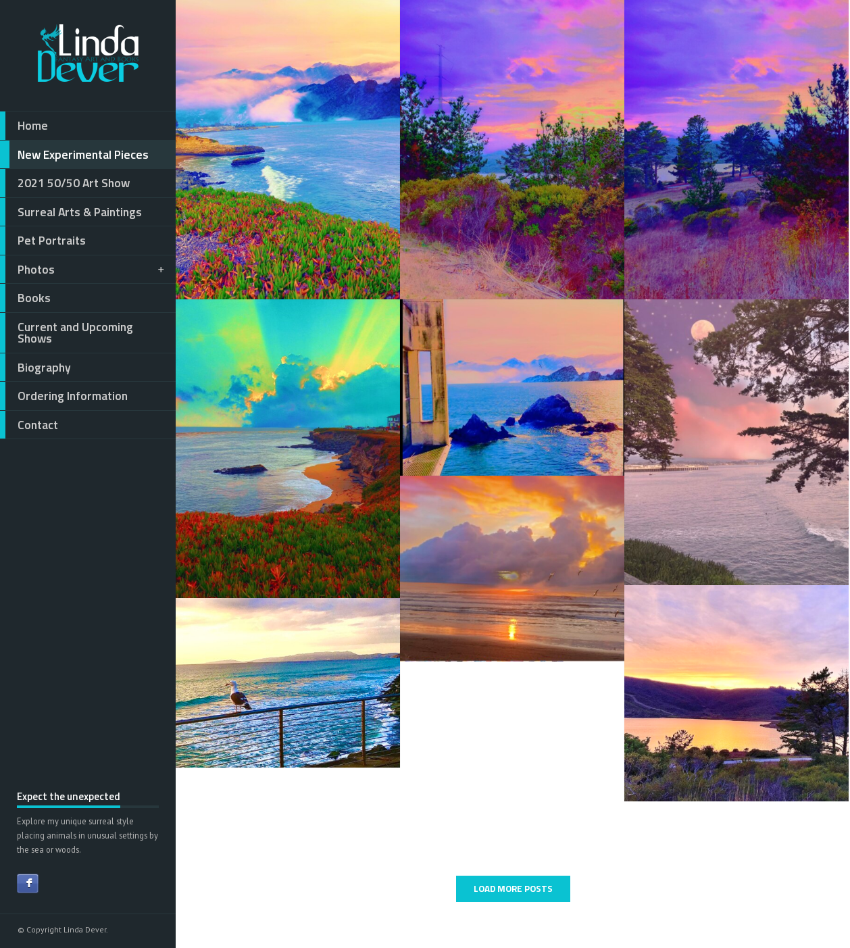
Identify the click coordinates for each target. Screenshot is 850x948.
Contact (29, 425)
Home (24, 125)
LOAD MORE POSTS (513, 888)
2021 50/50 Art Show (65, 183)
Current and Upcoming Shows (66, 333)
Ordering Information (64, 396)
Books (25, 298)
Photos (83, 269)
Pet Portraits (43, 240)
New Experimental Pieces (74, 155)
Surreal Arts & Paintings (71, 212)
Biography (35, 367)
